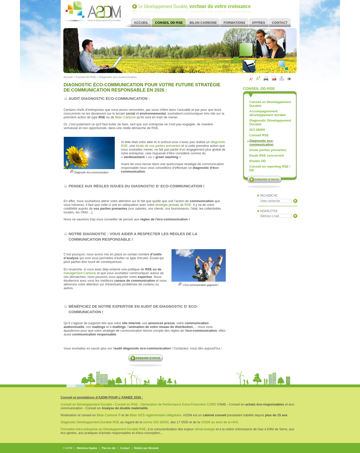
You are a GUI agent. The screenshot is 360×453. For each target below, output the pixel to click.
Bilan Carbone (203, 23)
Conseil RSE (259, 135)
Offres (258, 23)
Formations (234, 23)
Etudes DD (258, 161)
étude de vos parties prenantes (158, 146)
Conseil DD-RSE (169, 23)
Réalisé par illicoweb (146, 448)
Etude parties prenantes (268, 150)
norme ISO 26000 (156, 422)
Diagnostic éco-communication (118, 77)
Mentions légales (87, 448)
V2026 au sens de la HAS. (220, 422)
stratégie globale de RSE (173, 205)
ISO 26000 (257, 130)
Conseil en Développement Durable (270, 104)
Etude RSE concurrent (267, 155)
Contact (280, 23)
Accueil (141, 23)
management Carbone (80, 273)
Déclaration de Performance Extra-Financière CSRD (178, 404)
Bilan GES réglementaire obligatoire (156, 415)
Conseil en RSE (126, 404)
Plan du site (109, 448)
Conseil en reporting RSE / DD (270, 168)
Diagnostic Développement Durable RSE (90, 422)
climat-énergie (204, 429)
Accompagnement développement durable (268, 113)
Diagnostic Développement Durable (270, 122)
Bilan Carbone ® (109, 415)
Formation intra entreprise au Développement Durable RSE (103, 429)
